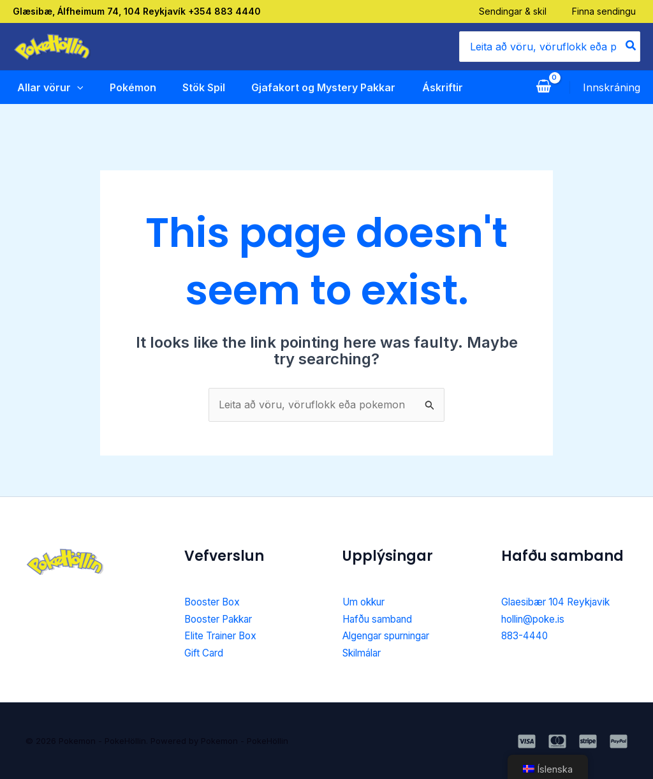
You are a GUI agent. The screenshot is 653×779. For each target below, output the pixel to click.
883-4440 (526, 635)
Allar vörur (46, 87)
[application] (72, 87)
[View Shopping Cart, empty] (543, 87)
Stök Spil (200, 87)
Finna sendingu (608, 11)
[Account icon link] (611, 87)
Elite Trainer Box (224, 635)
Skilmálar (364, 652)
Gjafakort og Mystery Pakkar (321, 87)
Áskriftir (440, 87)
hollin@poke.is (536, 618)
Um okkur (367, 601)
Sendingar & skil (517, 11)
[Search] (631, 46)
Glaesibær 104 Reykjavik (560, 601)
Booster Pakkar (222, 618)
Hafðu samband (381, 618)
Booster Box (214, 601)
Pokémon (129, 87)
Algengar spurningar (392, 635)
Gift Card (205, 652)
